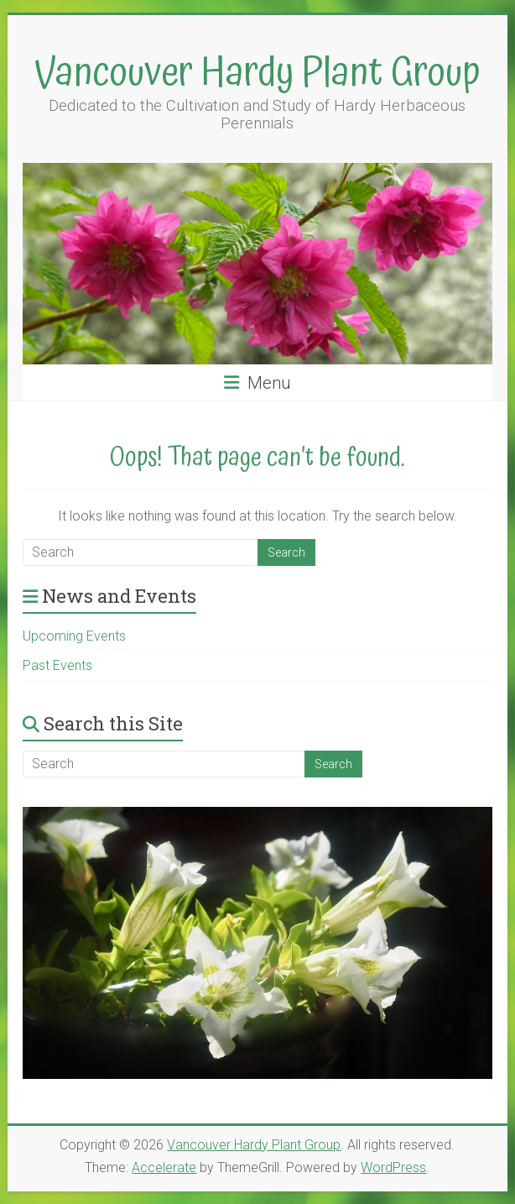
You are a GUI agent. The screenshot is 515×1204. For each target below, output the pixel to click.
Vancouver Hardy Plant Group (257, 73)
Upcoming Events (74, 636)
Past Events (57, 665)
